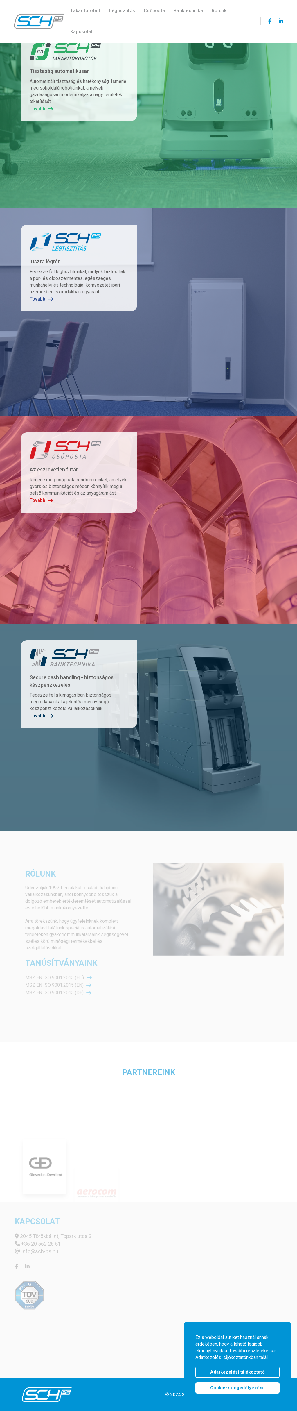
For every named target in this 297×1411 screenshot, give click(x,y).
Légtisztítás (123, 10)
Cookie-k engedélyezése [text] (237, 1387)
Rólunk (220, 10)
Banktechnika (189, 10)
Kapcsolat (82, 31)
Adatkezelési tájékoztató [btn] (237, 1372)
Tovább (41, 108)
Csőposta (155, 10)
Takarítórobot (86, 10)
